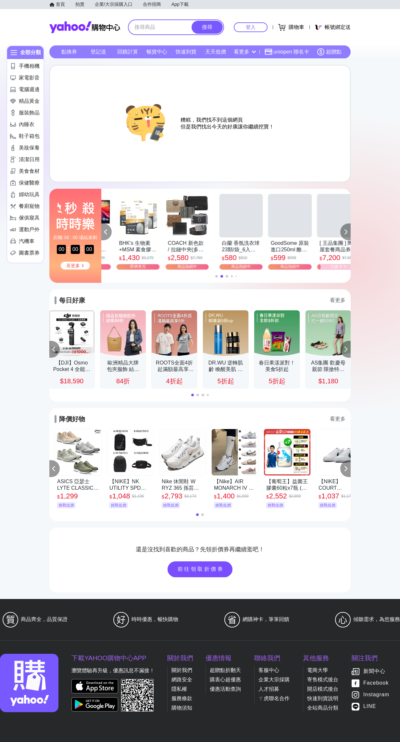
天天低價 (215, 51)
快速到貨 (186, 51)
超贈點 (329, 52)
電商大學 (317, 670)
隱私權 (179, 689)
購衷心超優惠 (225, 679)
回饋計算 (127, 51)
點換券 (69, 51)
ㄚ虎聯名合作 (274, 698)
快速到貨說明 (322, 698)
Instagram (376, 695)
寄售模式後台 (322, 679)
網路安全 (181, 679)
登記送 (98, 51)
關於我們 (181, 670)
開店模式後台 (322, 689)
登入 (251, 27)
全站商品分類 (322, 708)
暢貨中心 (156, 51)
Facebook (376, 683)
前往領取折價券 (201, 569)
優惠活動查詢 (225, 689)
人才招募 (268, 689)
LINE (369, 706)
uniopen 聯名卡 (287, 52)
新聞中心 (374, 671)
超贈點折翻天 (225, 670)
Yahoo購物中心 (84, 27)
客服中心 (268, 670)
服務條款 (181, 698)
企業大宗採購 (274, 679)
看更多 (245, 51)
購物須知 (181, 708)
